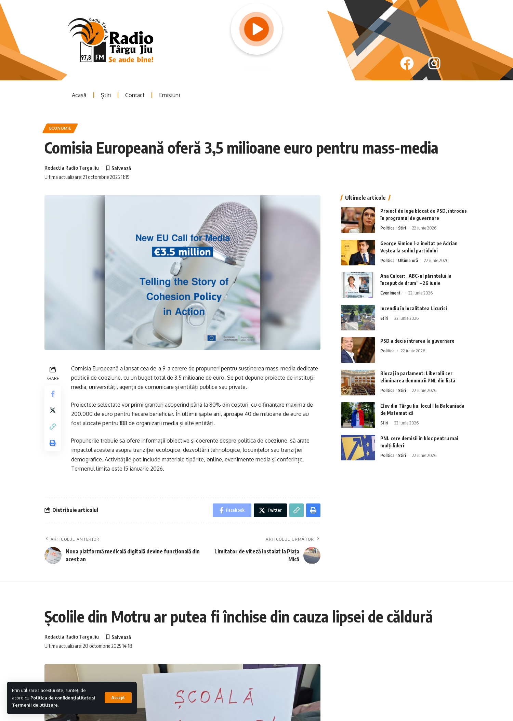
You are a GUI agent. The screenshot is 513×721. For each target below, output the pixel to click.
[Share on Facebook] (52, 393)
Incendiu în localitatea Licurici (413, 308)
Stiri (402, 228)
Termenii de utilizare (35, 705)
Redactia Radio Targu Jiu (71, 168)
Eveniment (390, 293)
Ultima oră (408, 260)
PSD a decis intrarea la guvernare (417, 341)
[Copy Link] (52, 426)
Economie (60, 128)
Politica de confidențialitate (60, 697)
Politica (387, 228)
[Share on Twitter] (52, 410)
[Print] (52, 443)
